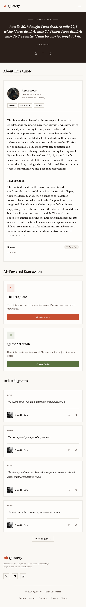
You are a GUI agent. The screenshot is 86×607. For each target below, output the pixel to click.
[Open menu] (80, 6)
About (32, 598)
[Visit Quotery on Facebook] (15, 576)
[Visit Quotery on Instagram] (23, 576)
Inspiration (25, 105)
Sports (39, 105)
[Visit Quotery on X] (6, 576)
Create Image (43, 317)
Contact (43, 598)
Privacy (54, 598)
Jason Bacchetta (52, 591)
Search (22, 598)
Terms (64, 598)
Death (12, 105)
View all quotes (43, 538)
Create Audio (43, 364)
